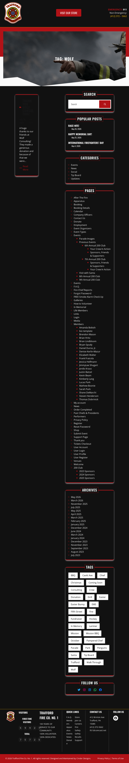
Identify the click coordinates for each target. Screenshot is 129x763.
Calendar (85, 282)
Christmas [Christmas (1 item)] (84, 604)
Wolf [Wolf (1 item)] (83, 642)
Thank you (85, 381)
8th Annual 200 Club (89, 310)
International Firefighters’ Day (88, 138)
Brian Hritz (87, 337)
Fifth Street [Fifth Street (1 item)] (84, 617)
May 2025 (84, 518)
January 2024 (84, 530)
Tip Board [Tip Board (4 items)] (89, 636)
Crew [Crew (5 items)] (91, 607)
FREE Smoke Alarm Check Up (89, 319)
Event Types (85, 291)
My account (85, 365)
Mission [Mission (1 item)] (83, 626)
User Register (86, 388)
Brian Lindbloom (89, 338)
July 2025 (84, 517)
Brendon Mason (88, 335)
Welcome (85, 391)
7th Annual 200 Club (92, 303)
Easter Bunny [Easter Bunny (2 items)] (85, 614)
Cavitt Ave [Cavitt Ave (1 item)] (89, 601)
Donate (84, 287)
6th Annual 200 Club (92, 297)
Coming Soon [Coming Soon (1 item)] (92, 604)
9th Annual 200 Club (89, 312)
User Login (85, 385)
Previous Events (88, 296)
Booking (85, 279)
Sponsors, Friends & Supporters (94, 301)
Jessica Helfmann (89, 347)
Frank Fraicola (88, 346)
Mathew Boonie (88, 357)
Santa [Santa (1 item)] (83, 636)
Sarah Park (87, 359)
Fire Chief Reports (87, 316)
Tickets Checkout (86, 382)
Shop (84, 377)
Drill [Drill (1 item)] (90, 611)
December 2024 (85, 526)
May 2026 (84, 513)
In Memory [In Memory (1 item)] (84, 623)
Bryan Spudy (88, 340)
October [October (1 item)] (83, 629)
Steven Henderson (89, 362)
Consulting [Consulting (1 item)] (84, 607)
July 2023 (84, 538)
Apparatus (85, 278)
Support (78, 740)
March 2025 (84, 521)
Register (85, 374)
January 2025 (84, 524)
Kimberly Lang (88, 354)
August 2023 (84, 536)
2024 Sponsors (88, 396)
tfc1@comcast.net (98, 730)
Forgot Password (86, 318)
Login (84, 328)
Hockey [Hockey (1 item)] (91, 620)
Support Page (86, 380)
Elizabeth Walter (89, 344)
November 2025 (85, 515)
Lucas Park (87, 356)
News (83, 169)
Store (77, 717)
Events (83, 168)
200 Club (85, 393)
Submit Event (86, 378)
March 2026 (84, 514)
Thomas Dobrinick (89, 363)
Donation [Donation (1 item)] (84, 611)
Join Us (78, 720)
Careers (78, 723)
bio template (88, 334)
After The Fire (86, 276)
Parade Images (88, 294)
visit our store (68, 13)
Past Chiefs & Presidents (88, 369)
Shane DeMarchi (89, 360)
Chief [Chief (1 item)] (95, 601)
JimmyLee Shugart (89, 349)
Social (83, 171)
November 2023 (85, 533)
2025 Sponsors (88, 397)
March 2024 (84, 529)
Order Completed (87, 368)
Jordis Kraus (88, 350)
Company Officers (87, 284)
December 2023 (85, 532)
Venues (84, 390)
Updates (84, 174)
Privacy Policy (86, 372)
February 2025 (85, 523)
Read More (26, 130)
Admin (28, 115)
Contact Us (85, 285)
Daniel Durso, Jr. (88, 341)
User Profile (85, 387)
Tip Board (84, 172)
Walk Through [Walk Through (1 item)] (91, 639)
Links (84, 327)
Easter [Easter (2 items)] (95, 611)
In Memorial (85, 324)
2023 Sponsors (88, 394)
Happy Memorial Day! (85, 134)
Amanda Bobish (88, 332)
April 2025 (84, 520)
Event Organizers (86, 290)
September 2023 (85, 535)
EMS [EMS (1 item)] (92, 614)
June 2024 (84, 527)
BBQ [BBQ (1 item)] (83, 601)
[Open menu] (27, 13)
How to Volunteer (87, 322)
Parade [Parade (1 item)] (83, 632)
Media (84, 329)
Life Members (86, 325)
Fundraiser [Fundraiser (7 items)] (84, 620)
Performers (85, 371)
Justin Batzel (88, 351)
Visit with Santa (88, 309)
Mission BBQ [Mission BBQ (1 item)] (91, 626)
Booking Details (86, 281)
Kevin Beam (87, 353)
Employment (86, 288)
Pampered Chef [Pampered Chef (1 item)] (91, 629)
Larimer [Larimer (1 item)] (91, 623)
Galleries (85, 321)
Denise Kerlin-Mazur (89, 343)
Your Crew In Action (94, 299)
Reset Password (86, 375)
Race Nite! (82, 131)
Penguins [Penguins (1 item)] (95, 632)
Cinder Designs (83, 758)
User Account (86, 384)
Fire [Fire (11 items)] (90, 617)
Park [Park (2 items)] (89, 632)
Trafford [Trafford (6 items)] (83, 639)
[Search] (103, 104)
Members (85, 331)
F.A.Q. (84, 315)
